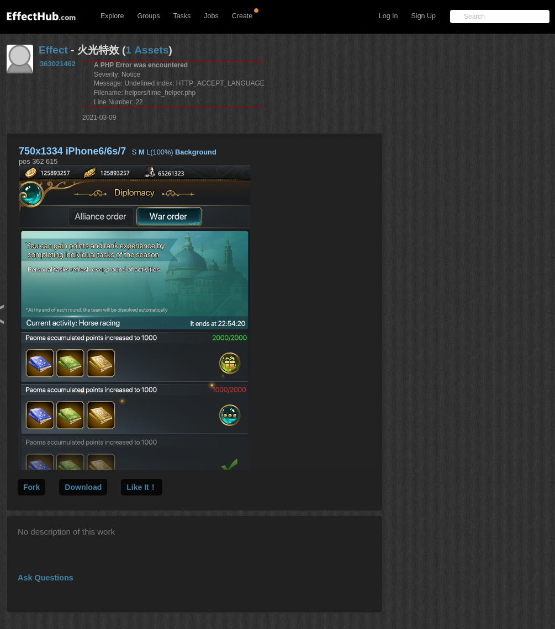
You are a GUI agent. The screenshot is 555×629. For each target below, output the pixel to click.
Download (83, 487)
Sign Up (423, 16)
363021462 (58, 64)
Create (242, 16)
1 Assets (146, 50)
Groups (148, 16)
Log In (388, 16)
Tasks (182, 16)
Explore (112, 16)
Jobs (211, 16)
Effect (53, 50)
